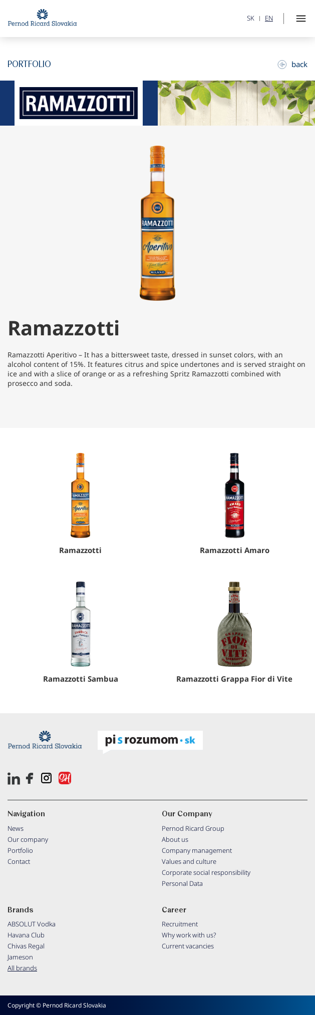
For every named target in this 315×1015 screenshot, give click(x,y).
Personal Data (182, 883)
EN (269, 18)
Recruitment (180, 923)
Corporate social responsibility (206, 872)
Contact (19, 861)
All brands (22, 967)
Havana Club (26, 934)
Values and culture (189, 861)
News (16, 828)
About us (175, 839)
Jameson (20, 956)
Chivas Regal (26, 945)
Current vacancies (188, 945)
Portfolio (20, 850)
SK (250, 18)
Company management (197, 850)
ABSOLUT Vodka (32, 923)
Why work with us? (189, 934)
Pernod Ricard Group (193, 828)
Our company (28, 839)
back (292, 64)
